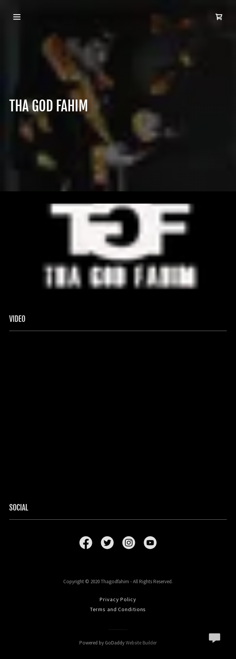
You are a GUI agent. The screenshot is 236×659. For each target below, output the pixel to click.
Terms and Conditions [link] (118, 609)
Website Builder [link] (141, 642)
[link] (219, 16)
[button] (18, 16)
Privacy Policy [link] (118, 599)
